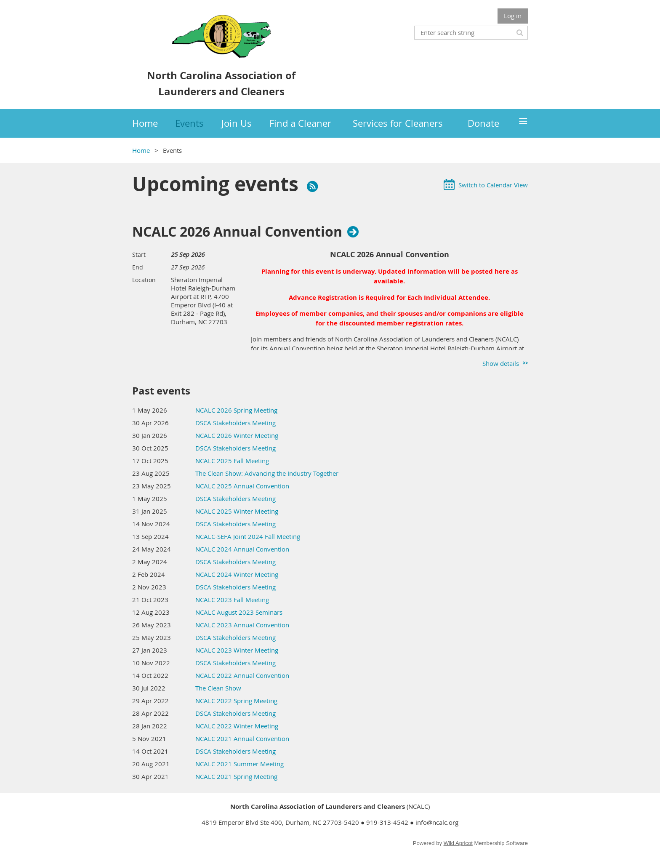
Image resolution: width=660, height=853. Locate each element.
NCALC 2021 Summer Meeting (239, 764)
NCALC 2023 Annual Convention (242, 625)
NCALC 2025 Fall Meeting (232, 460)
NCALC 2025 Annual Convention (242, 486)
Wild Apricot (458, 843)
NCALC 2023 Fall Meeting (232, 599)
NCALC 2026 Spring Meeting (236, 410)
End (137, 267)
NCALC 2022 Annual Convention (242, 675)
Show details (500, 363)
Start (139, 255)
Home (141, 150)
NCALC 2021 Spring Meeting (236, 776)
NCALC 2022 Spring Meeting (236, 700)
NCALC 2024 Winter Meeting (236, 574)
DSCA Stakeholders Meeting (235, 423)
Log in (513, 15)
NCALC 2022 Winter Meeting (236, 726)
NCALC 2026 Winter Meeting (236, 435)
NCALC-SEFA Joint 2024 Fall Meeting (247, 536)
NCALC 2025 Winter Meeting (236, 511)
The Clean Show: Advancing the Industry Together (266, 473)
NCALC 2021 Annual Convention (242, 738)
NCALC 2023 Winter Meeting (236, 650)
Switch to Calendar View (493, 185)
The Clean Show (218, 688)
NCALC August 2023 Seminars (238, 612)
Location (144, 280)
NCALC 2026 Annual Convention (237, 231)
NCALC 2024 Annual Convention (242, 549)
